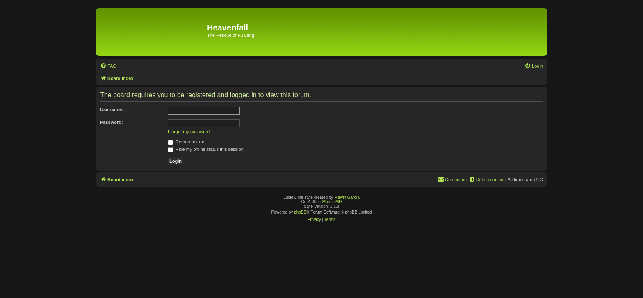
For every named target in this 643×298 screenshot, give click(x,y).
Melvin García (347, 197)
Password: (111, 122)
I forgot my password (189, 131)
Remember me (186, 141)
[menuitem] (108, 66)
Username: (111, 109)
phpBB (300, 212)
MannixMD (332, 202)
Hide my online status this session (206, 149)
